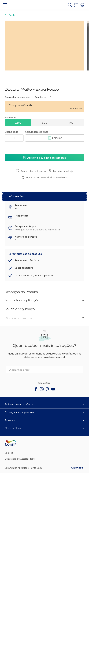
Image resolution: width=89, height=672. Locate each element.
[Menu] (5, 4)
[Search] (70, 5)
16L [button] (71, 122)
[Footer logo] (18, 614)
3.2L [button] (44, 122)
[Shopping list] (76, 5)
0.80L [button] (18, 122)
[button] (82, 5)
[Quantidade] (14, 138)
